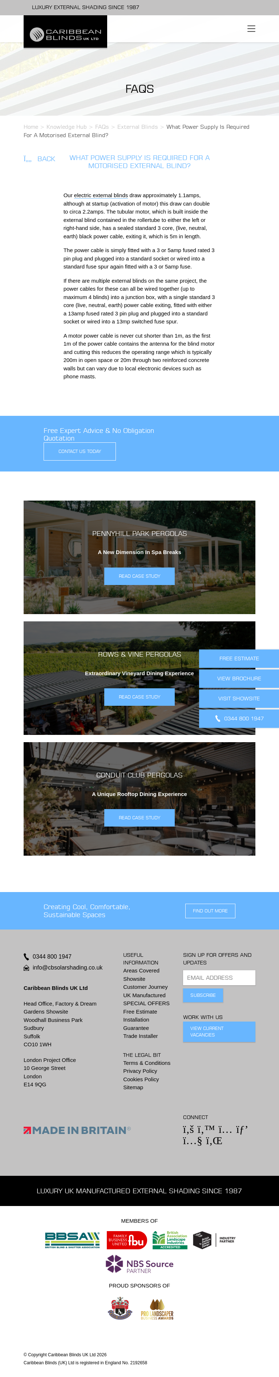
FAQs (102, 126)
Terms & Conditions (146, 1063)
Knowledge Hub (66, 126)
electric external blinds (101, 195)
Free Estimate (140, 1011)
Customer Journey (145, 987)
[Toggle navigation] (251, 29)
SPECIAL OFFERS (146, 1003)
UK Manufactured (144, 995)
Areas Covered (141, 970)
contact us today (79, 451)
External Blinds (137, 126)
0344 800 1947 (52, 957)
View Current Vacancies (206, 1032)
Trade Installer (140, 1036)
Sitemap (133, 1087)
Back (39, 159)
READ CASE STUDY (139, 576)
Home (31, 126)
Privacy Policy (140, 1071)
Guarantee (136, 1028)
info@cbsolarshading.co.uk (67, 967)
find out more (210, 911)
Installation (136, 1019)
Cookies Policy (141, 1079)
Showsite (134, 979)
